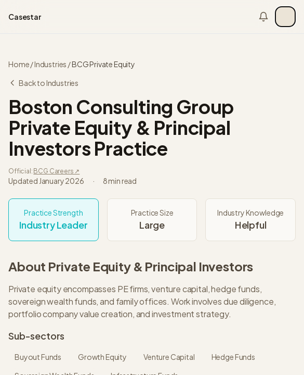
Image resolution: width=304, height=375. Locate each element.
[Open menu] (285, 16)
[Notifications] (263, 16)
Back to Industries (43, 83)
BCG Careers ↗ (56, 171)
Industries (50, 64)
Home (18, 64)
